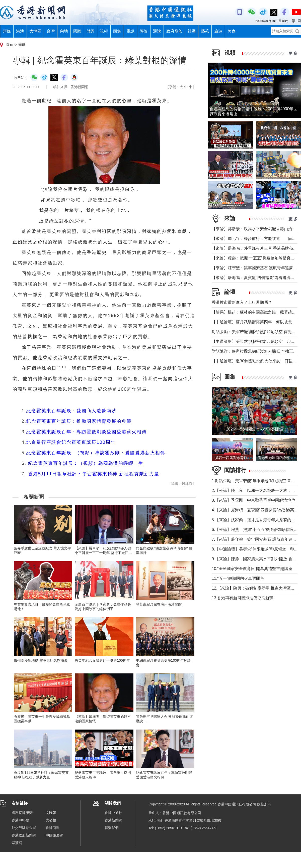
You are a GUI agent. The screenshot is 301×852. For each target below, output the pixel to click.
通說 (157, 31)
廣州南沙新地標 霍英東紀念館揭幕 (40, 660)
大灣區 (35, 31)
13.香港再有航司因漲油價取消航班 (242, 598)
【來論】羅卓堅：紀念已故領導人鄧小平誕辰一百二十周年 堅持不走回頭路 (103, 552)
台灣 (51, 31)
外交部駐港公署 (24, 828)
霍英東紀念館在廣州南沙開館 (159, 604)
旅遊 (218, 31)
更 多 (292, 53)
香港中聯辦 (20, 820)
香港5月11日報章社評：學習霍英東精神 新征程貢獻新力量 (93, 473)
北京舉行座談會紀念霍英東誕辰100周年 (71, 442)
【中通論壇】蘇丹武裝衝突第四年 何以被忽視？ (256, 322)
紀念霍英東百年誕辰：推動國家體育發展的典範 (79, 421)
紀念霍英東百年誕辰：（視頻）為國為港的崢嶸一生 (85, 463)
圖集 (117, 31)
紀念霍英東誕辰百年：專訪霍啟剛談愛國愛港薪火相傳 (86, 431)
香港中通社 (113, 813)
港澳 (20, 31)
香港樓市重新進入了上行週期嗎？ (242, 302)
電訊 (130, 31)
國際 (77, 31)
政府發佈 (174, 31)
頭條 (7, 31)
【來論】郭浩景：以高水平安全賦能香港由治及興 (256, 229)
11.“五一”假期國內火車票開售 (238, 578)
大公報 (51, 820)
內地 (64, 31)
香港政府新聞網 (24, 835)
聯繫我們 (112, 828)
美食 (232, 31)
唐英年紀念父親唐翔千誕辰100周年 (102, 660)
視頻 (104, 31)
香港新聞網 (113, 820)
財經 (91, 31)
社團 (192, 31)
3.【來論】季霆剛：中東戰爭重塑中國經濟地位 (253, 500)
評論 (144, 31)
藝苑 (205, 31)
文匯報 (51, 813)
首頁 (9, 45)
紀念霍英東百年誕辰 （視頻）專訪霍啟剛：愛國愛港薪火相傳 (95, 452)
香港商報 (53, 828)
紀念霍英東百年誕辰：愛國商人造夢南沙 (71, 410)
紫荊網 (17, 843)
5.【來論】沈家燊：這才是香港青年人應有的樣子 (255, 520)
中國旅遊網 (54, 835)
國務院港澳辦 (22, 813)
